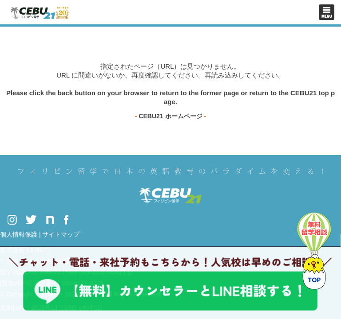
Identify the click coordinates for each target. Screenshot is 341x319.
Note (50, 219)
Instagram (12, 219)
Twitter (31, 219)
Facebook (66, 219)
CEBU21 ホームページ (170, 116)
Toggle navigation (326, 12)
